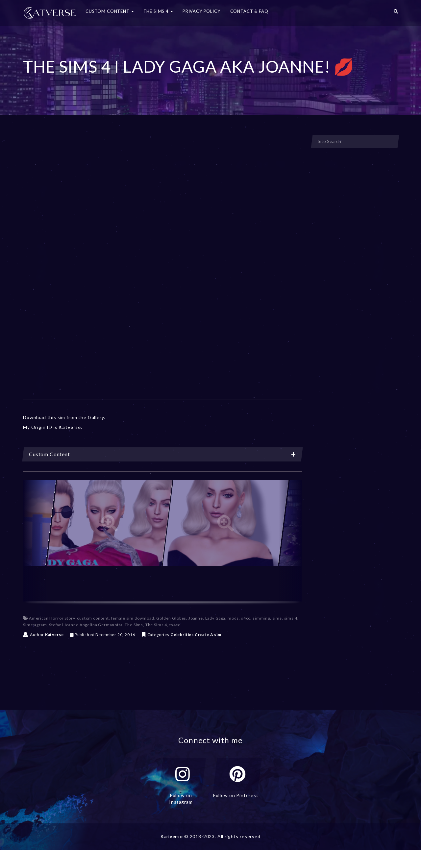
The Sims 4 (156, 624)
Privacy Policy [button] (201, 11)
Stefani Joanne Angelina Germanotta (86, 624)
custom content (93, 618)
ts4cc (174, 624)
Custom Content (162, 454)
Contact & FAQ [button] (249, 11)
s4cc (245, 618)
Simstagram (35, 624)
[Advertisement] (162, 183)
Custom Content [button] (110, 11)
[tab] (162, 454)
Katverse (54, 634)
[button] (396, 13)
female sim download (132, 618)
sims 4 (290, 618)
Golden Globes (171, 618)
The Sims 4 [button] (158, 11)
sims (277, 618)
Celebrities (182, 634)
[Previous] (34, 541)
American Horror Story (52, 618)
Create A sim (208, 634)
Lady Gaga (215, 618)
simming (261, 618)
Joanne (195, 618)
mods (233, 618)
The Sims (134, 624)
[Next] (290, 541)
